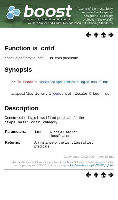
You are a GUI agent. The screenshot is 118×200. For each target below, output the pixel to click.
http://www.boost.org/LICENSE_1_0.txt (91, 167)
